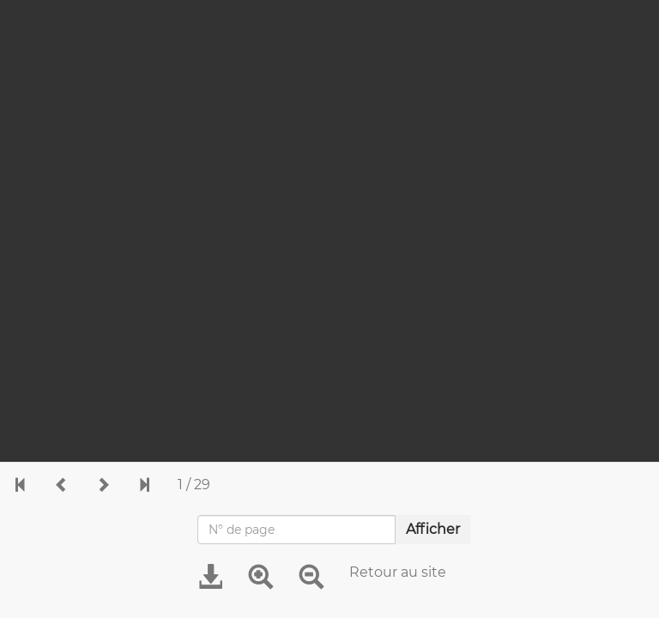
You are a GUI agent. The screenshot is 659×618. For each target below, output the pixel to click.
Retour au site (397, 572)
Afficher (433, 529)
